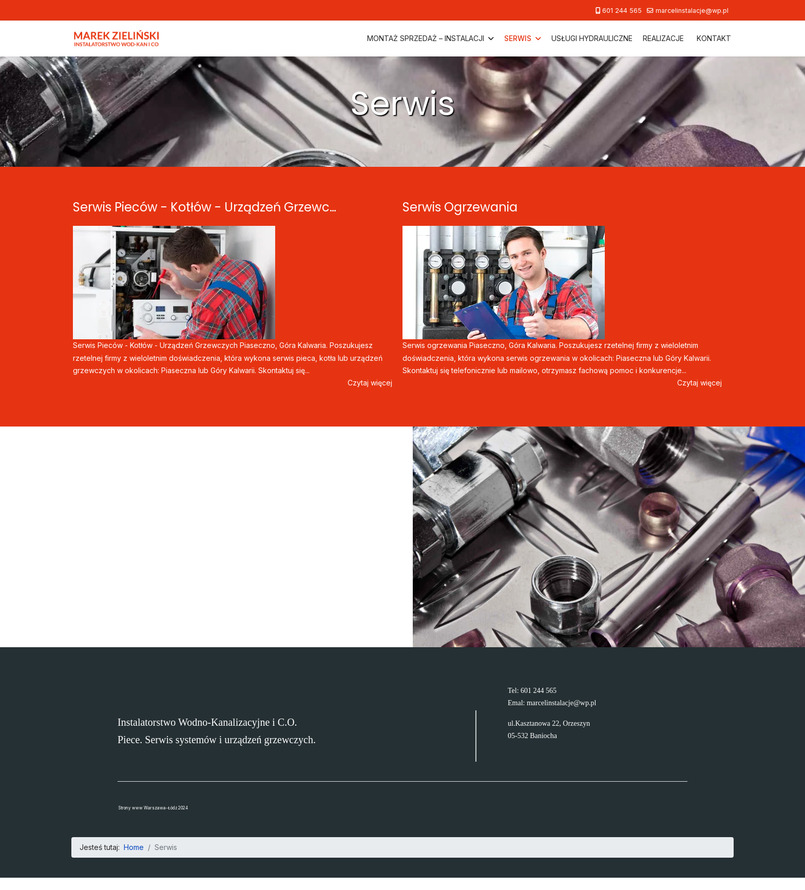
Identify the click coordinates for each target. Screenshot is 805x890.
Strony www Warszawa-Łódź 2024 (153, 807)
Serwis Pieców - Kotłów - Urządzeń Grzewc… (204, 207)
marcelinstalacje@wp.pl (692, 10)
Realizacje (663, 38)
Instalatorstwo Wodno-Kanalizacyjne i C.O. (207, 722)
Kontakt (714, 38)
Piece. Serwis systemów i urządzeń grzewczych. (217, 739)
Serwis (517, 38)
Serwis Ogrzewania (460, 207)
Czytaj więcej (370, 382)
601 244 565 (622, 10)
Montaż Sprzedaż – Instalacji (425, 38)
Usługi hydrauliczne (591, 38)
